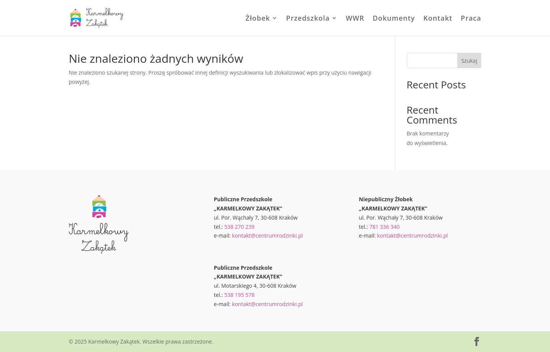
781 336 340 (384, 226)
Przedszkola (308, 19)
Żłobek (258, 19)
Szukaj (469, 60)
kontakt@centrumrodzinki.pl (267, 235)
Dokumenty (394, 19)
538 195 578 (239, 294)
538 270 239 (239, 226)
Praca (471, 19)
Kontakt (437, 19)
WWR (355, 19)
